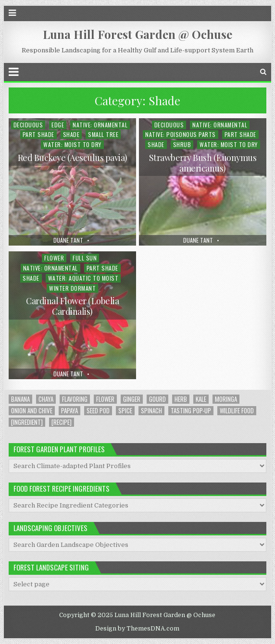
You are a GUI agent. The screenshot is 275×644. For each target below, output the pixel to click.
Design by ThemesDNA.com (137, 628)
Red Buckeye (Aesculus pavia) (72, 157)
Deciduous (28, 125)
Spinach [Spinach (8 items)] (151, 410)
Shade (71, 134)
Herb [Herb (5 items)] (181, 399)
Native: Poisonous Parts (180, 134)
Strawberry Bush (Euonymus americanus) (203, 163)
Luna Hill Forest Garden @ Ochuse (137, 34)
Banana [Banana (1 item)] (20, 399)
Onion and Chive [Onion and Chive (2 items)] (31, 410)
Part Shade (38, 134)
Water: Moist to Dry (72, 144)
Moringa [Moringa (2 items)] (226, 399)
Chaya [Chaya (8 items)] (45, 399)
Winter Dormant (72, 288)
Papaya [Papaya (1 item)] (69, 410)
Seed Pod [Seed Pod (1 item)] (98, 410)
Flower (54, 258)
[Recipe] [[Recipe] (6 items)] (61, 422)
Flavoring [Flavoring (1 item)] (75, 399)
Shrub (182, 144)
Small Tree (103, 134)
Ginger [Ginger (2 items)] (131, 399)
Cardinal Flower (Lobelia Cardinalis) (72, 306)
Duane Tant (68, 240)
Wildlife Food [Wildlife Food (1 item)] (237, 410)
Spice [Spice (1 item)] (125, 410)
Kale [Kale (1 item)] (201, 399)
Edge (57, 125)
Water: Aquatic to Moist (83, 278)
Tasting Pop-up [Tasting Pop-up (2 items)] (191, 410)
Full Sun (85, 258)
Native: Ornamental (100, 125)
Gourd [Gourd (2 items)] (157, 399)
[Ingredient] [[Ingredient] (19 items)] (27, 422)
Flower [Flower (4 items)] (105, 399)
